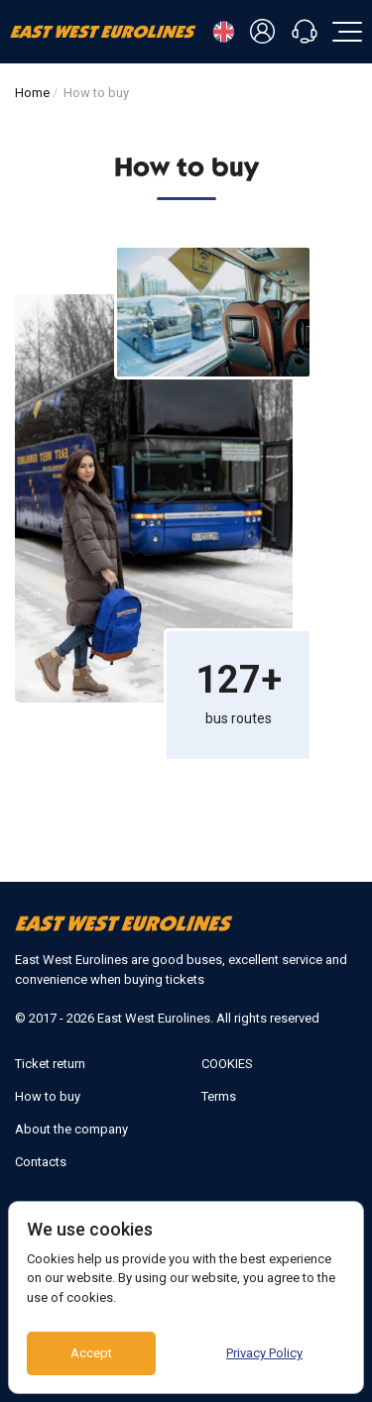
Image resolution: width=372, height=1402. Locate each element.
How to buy (47, 1096)
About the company (71, 1129)
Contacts (40, 1161)
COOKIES (227, 1063)
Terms (218, 1096)
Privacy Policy (264, 1353)
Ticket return (50, 1063)
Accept (91, 1353)
